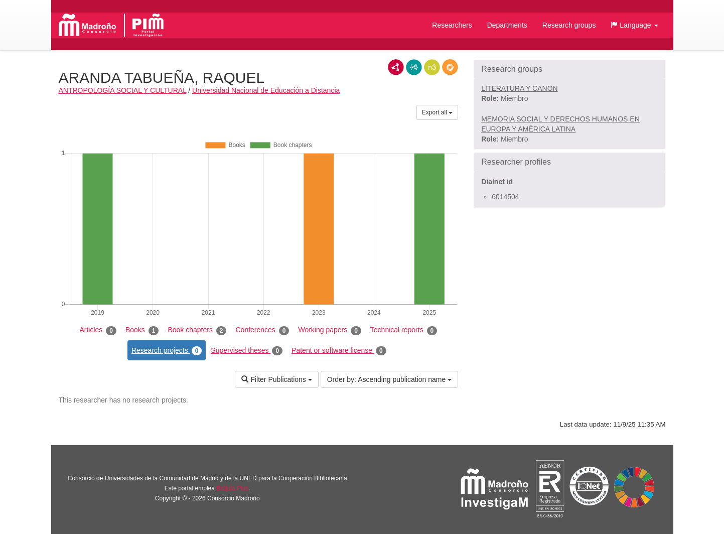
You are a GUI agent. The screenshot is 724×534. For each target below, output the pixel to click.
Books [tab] (142, 330)
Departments (507, 25)
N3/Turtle (432, 67)
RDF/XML (396, 67)
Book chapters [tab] (197, 330)
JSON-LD (414, 67)
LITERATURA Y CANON (519, 88)
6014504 (505, 197)
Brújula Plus (232, 488)
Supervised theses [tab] (246, 350)
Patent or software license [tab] (339, 350)
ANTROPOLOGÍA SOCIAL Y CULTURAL (123, 90)
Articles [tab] (97, 330)
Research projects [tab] (166, 350)
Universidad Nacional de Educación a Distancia (266, 90)
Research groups (569, 25)
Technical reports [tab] (403, 330)
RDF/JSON (450, 67)
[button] (634, 25)
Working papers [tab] (329, 330)
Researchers (452, 25)
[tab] (569, 69)
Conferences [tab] (262, 330)
